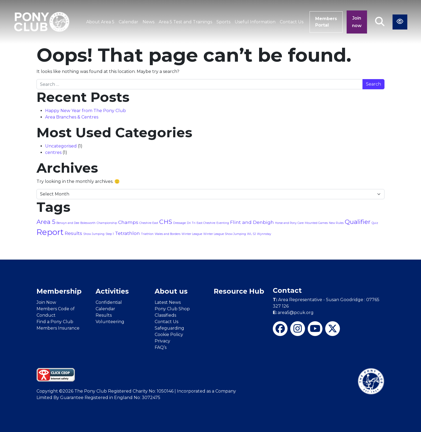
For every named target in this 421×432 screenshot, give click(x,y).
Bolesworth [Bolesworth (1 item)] (88, 223)
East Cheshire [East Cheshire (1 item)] (206, 223)
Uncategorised (61, 146)
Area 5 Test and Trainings (185, 21)
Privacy (162, 341)
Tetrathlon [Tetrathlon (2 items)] (127, 233)
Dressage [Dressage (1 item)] (179, 223)
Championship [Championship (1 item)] (107, 223)
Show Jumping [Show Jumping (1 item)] (93, 234)
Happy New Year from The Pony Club (85, 110)
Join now (357, 22)
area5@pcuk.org (293, 312)
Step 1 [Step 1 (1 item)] (110, 234)
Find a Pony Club (55, 321)
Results (104, 315)
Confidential (109, 302)
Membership (59, 291)
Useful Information (255, 21)
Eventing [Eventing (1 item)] (222, 223)
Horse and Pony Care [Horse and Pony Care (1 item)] (289, 223)
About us (171, 291)
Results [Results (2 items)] (73, 233)
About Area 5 (100, 21)
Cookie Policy (169, 334)
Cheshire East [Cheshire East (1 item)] (148, 223)
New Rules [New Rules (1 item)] (336, 223)
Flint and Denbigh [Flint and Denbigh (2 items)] (252, 222)
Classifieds (165, 315)
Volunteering (110, 321)
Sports (223, 21)
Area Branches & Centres (71, 117)
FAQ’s (160, 347)
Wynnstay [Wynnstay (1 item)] (264, 234)
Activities (112, 291)
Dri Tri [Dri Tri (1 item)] (191, 223)
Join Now (46, 302)
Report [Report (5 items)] (50, 232)
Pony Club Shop (172, 308)
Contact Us (291, 21)
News (148, 21)
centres (53, 152)
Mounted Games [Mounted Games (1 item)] (316, 223)
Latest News (168, 302)
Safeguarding (169, 328)
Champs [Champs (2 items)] (128, 222)
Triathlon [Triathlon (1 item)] (147, 234)
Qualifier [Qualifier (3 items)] (358, 222)
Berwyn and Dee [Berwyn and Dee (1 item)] (67, 223)
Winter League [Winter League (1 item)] (192, 234)
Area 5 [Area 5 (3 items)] (46, 222)
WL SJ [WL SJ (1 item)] (251, 234)
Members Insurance (58, 328)
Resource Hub (239, 291)
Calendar (128, 21)
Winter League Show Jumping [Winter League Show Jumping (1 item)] (224, 234)
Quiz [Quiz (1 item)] (375, 223)
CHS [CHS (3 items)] (165, 222)
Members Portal (326, 22)
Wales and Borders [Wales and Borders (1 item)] (167, 234)
